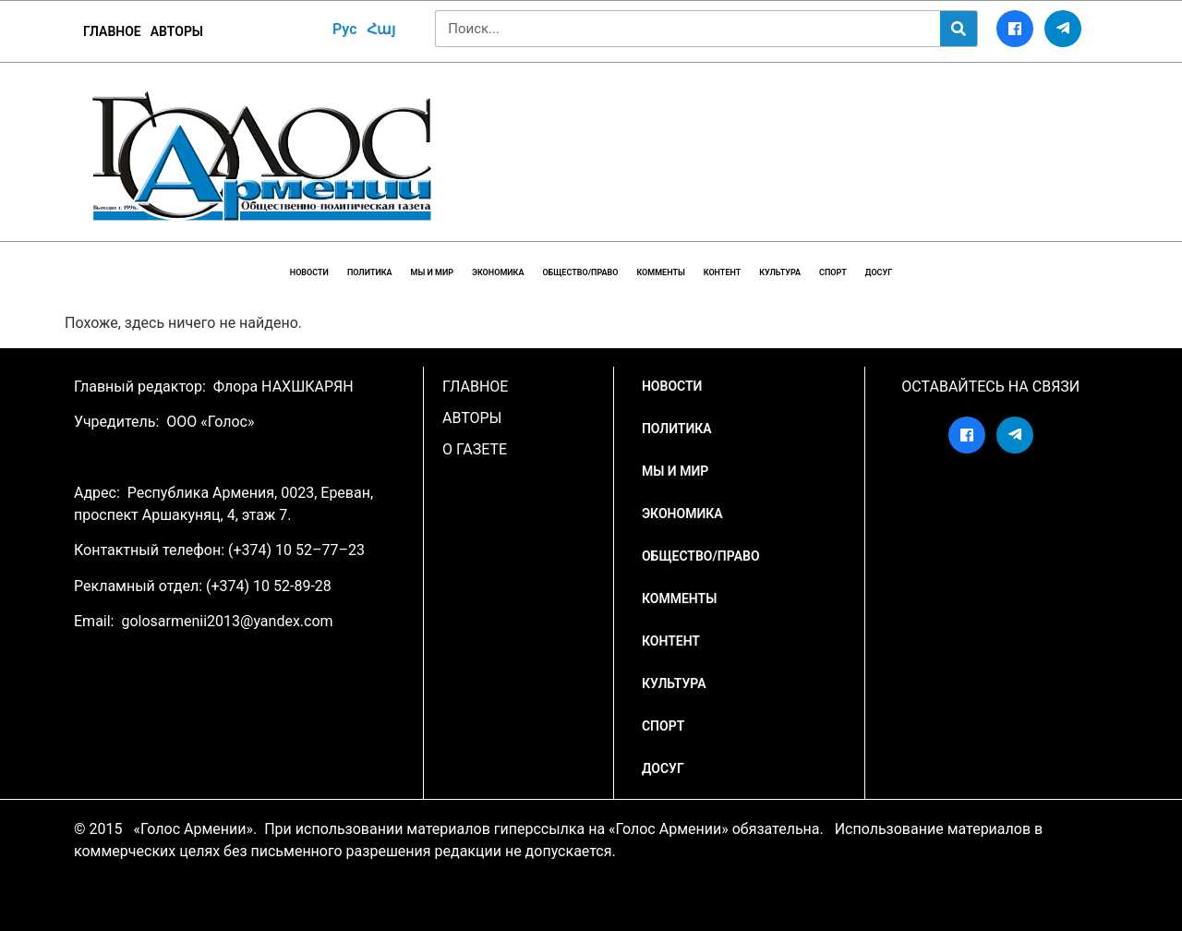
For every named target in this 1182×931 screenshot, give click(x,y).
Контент (723, 272)
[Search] (958, 28)
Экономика (498, 272)
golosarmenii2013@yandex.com (226, 621)
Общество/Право (580, 272)
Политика (369, 272)
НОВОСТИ (309, 272)
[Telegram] (1062, 28)
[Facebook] (1014, 28)
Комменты (660, 272)
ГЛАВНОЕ (112, 31)
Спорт (833, 272)
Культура (780, 272)
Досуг (878, 272)
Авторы (177, 31)
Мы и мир (432, 272)
